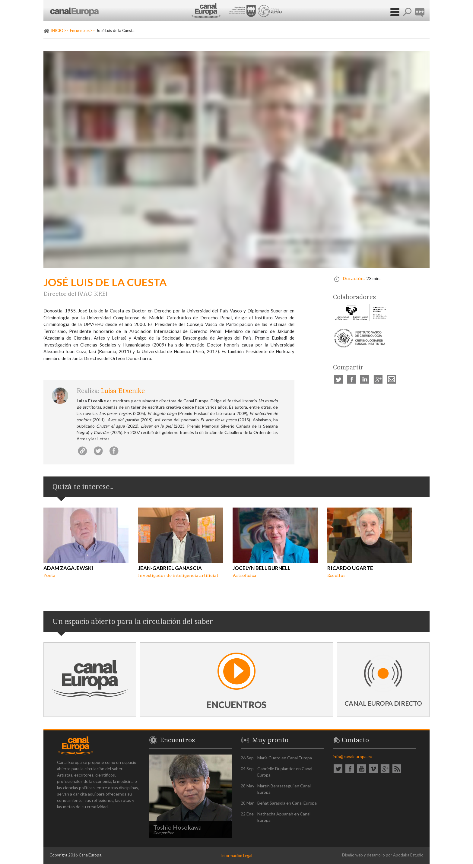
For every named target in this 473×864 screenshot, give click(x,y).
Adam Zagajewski (68, 568)
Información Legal (236, 855)
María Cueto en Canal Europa (284, 757)
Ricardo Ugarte (350, 568)
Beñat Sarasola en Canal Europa (287, 802)
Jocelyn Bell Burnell (261, 568)
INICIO (57, 31)
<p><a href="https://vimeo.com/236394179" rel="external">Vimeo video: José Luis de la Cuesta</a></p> (236, 159)
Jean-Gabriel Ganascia (170, 568)
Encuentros (80, 31)
